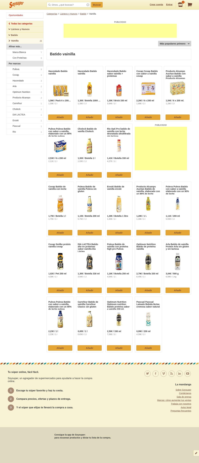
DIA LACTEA (25, 115)
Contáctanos (185, 393)
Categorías (52, 14)
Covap (25, 75)
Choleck (25, 109)
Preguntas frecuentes (181, 411)
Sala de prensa (184, 397)
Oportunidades (16, 15)
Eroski (25, 120)
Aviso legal (186, 407)
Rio (25, 132)
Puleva (25, 69)
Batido (83, 14)
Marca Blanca (25, 52)
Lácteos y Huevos (68, 14)
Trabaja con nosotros (181, 404)
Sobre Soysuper (183, 390)
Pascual (25, 126)
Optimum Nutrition (25, 92)
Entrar (169, 4)
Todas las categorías (20, 24)
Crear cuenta (156, 4)
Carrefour (25, 103)
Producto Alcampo (25, 98)
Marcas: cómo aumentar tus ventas (174, 400)
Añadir (60, 117)
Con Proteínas (25, 58)
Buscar (97, 4)
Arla (25, 86)
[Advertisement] (120, 31)
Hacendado (25, 81)
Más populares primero (175, 43)
